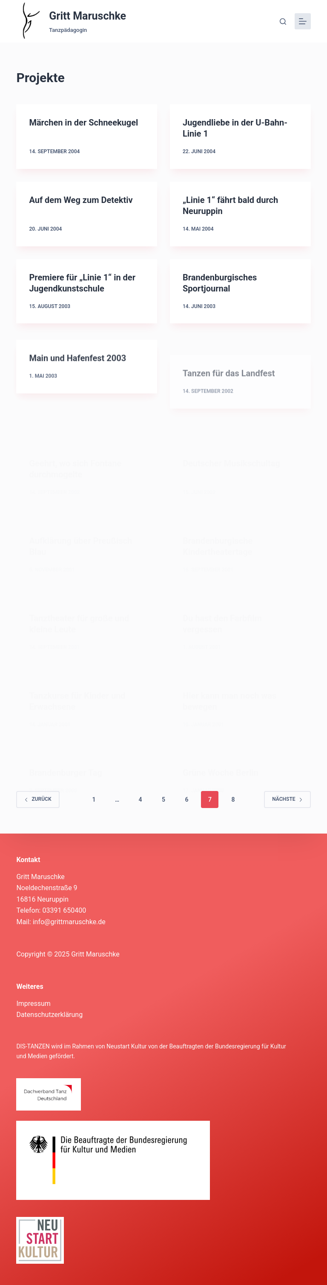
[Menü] (303, 21)
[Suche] (283, 21)
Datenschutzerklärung (49, 1015)
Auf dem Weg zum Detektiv (80, 200)
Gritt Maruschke (87, 16)
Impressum (33, 1003)
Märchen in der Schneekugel (83, 122)
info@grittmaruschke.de (69, 922)
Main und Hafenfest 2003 (77, 365)
